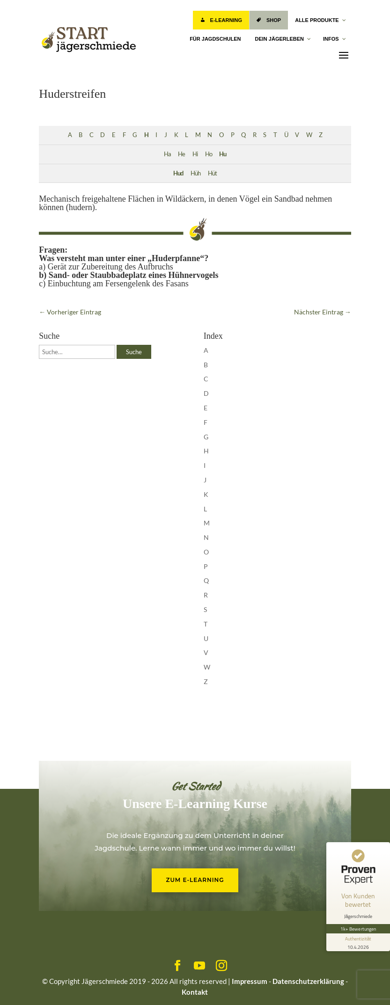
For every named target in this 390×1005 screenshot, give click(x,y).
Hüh (195, 173)
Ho (208, 154)
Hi (195, 154)
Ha (167, 154)
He (181, 154)
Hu (222, 154)
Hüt (212, 173)
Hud (178, 173)
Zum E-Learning (195, 879)
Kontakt (195, 992)
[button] (20, 984)
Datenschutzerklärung (308, 981)
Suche (134, 352)
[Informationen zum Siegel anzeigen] (358, 942)
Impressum (249, 981)
